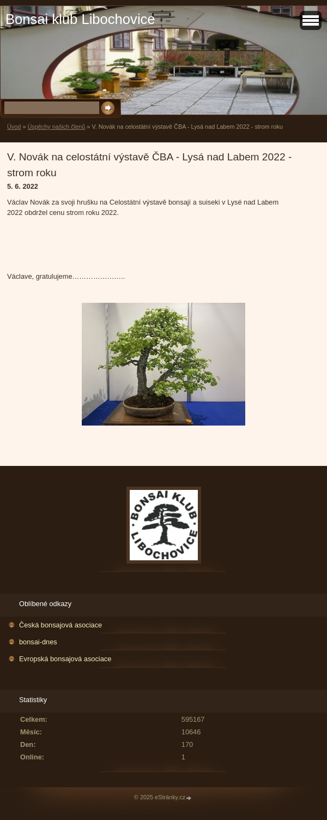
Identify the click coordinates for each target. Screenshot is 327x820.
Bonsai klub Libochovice (80, 19)
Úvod (14, 126)
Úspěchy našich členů (56, 126)
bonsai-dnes (38, 642)
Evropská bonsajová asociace (65, 659)
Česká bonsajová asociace (60, 625)
